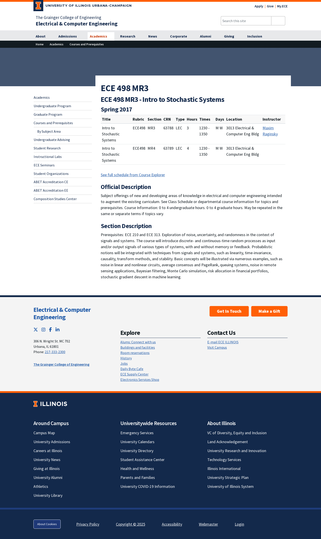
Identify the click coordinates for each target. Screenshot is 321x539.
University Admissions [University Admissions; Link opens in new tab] (51, 441)
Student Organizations (51, 173)
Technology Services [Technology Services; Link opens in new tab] (224, 459)
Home (39, 44)
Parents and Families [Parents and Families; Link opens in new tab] (137, 477)
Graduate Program (48, 114)
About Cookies (47, 524)
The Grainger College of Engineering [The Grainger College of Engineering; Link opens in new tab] (68, 17)
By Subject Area (49, 131)
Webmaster (208, 524)
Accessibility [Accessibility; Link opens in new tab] (172, 524)
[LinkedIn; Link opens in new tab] (58, 329)
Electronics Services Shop (139, 379)
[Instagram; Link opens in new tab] (43, 329)
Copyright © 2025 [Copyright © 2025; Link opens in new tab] (130, 524)
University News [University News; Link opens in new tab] (46, 459)
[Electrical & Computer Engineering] (76, 23)
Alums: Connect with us (138, 342)
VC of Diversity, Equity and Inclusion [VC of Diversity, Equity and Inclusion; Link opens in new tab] (237, 432)
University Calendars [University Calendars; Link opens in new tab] (137, 441)
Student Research (47, 148)
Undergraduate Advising (52, 139)
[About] (43, 36)
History (126, 358)
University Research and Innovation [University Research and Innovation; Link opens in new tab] (236, 450)
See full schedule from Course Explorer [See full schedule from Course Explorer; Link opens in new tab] (133, 174)
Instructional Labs (48, 156)
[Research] (130, 36)
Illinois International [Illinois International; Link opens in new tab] (224, 468)
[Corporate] (181, 36)
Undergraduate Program (52, 106)
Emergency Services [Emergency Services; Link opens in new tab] (137, 432)
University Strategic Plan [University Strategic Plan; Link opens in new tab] (228, 477)
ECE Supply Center (134, 374)
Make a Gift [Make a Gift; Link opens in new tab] (269, 311)
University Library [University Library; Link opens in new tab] (47, 495)
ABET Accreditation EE (51, 190)
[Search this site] (246, 21)
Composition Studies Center (55, 199)
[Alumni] (208, 36)
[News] (155, 36)
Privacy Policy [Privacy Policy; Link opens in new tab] (87, 524)
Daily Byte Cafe (131, 369)
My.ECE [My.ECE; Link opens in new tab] (282, 6)
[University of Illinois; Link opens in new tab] (50, 404)
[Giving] (231, 36)
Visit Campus (217, 347)
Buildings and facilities (137, 347)
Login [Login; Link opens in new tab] (239, 524)
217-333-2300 (55, 352)
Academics (56, 44)
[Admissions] (70, 36)
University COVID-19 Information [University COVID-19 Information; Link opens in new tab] (147, 486)
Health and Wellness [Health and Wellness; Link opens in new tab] (137, 468)
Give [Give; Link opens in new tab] (270, 6)
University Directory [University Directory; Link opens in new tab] (136, 450)
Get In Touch (229, 311)
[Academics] (101, 36)
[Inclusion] (257, 36)
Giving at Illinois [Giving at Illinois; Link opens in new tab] (46, 468)
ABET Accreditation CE (51, 182)
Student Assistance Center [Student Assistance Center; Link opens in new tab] (142, 459)
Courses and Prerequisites (87, 44)
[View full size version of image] (314, 52)
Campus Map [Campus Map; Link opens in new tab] (44, 432)
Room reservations (135, 352)
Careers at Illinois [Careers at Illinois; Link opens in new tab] (47, 450)
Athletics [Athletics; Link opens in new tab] (40, 486)
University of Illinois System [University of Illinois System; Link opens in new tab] (230, 486)
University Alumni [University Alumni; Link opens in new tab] (47, 477)
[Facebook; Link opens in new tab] (50, 329)
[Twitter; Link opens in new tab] (35, 329)
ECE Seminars (44, 165)
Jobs (124, 363)
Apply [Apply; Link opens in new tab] (259, 6)
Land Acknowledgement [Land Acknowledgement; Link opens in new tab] (227, 441)
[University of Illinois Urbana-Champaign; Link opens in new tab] (82, 6)
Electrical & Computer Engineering (62, 313)
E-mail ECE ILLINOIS (223, 342)
